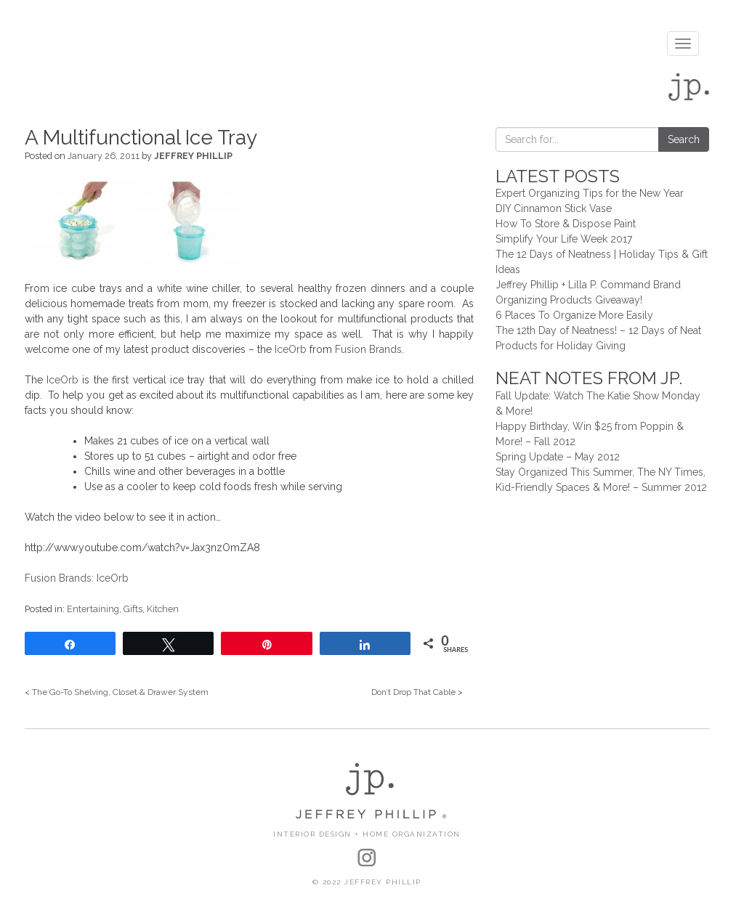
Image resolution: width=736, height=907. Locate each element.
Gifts (133, 608)
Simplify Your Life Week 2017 (564, 239)
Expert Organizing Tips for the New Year (590, 193)
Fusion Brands (368, 349)
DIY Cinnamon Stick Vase (554, 208)
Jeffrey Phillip (193, 155)
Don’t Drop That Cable (413, 692)
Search (684, 139)
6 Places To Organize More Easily (574, 315)
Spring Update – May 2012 (558, 457)
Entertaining (93, 608)
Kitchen (163, 608)
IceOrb (291, 349)
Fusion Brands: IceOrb (77, 578)
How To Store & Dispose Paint (566, 223)
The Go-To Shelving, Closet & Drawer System (120, 692)
